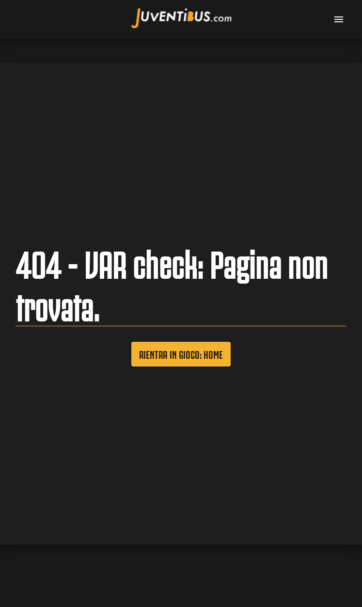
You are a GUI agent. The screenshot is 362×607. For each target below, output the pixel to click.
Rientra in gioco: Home (181, 354)
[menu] (338, 19)
